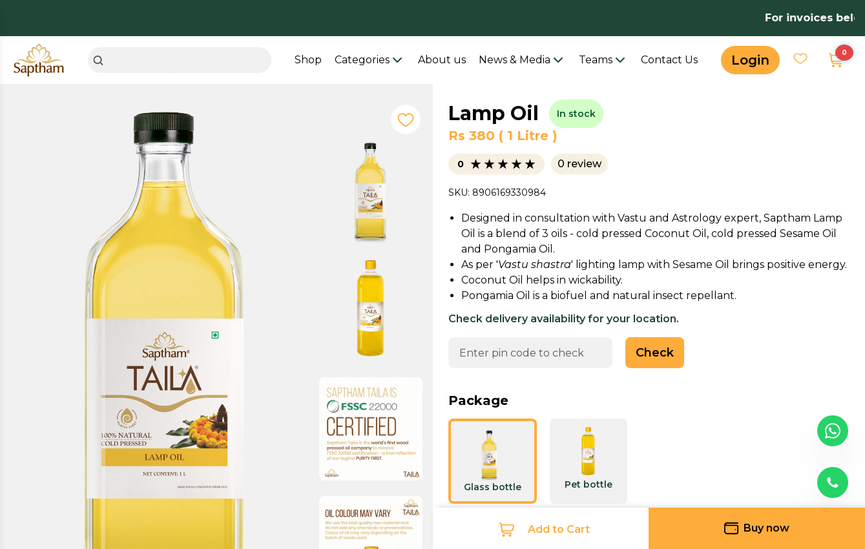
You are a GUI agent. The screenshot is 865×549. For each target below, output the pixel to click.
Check (655, 353)
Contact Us (669, 60)
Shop (308, 60)
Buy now (756, 528)
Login (750, 60)
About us (442, 60)
